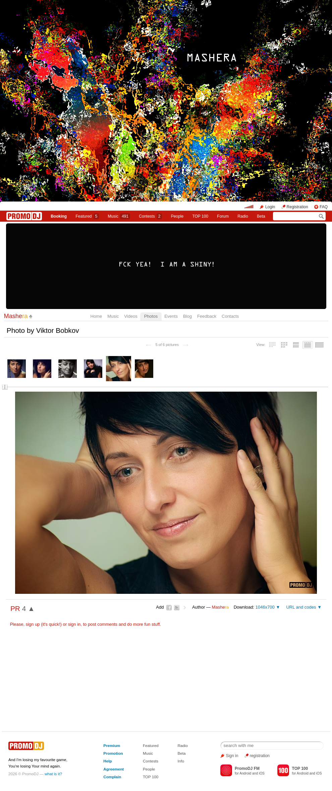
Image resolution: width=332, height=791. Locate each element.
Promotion (113, 753)
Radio (242, 216)
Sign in (232, 756)
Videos (130, 316)
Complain (112, 777)
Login (270, 207)
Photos (151, 316)
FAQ (324, 207)
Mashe (16, 316)
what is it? (53, 774)
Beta (261, 216)
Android (245, 773)
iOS (262, 773)
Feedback (206, 316)
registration (260, 756)
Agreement (113, 769)
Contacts (230, 316)
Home (96, 316)
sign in (74, 624)
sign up (33, 624)
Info (180, 761)
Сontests (150, 216)
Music (119, 216)
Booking (59, 216)
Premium (111, 745)
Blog (187, 316)
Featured (87, 216)
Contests (150, 761)
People (177, 216)
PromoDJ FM (247, 768)
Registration (297, 207)
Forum (223, 216)
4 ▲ (28, 608)
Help (107, 761)
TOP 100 (200, 216)
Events (171, 316)
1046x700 (265, 607)
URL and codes (301, 607)
